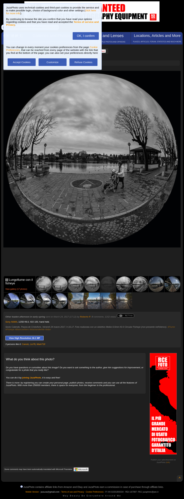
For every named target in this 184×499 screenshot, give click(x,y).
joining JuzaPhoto (31, 377)
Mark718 (41, 344)
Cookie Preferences (95, 492)
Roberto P (85, 316)
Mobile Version (32, 492)
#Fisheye (9, 329)
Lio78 (32, 344)
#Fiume (171, 327)
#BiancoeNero (22, 329)
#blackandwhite (37, 329)
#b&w (48, 329)
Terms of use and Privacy (72, 492)
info (167, 462)
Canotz (25, 344)
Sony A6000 (11, 322)
